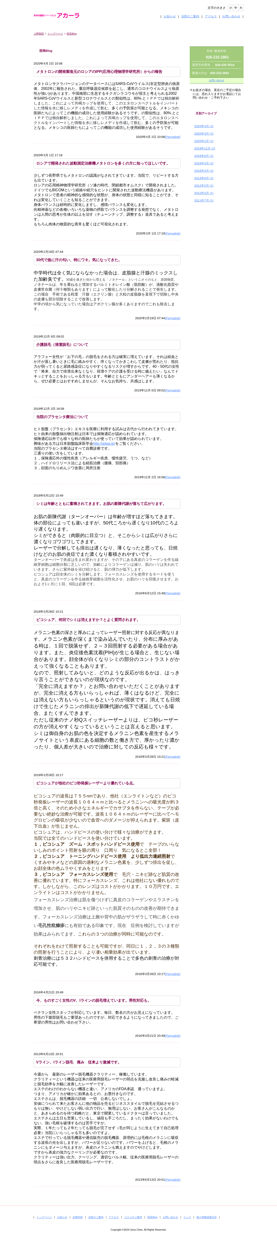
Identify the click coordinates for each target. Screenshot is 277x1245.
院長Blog (72, 33)
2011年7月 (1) (204, 200)
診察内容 (78, 1217)
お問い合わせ (231, 16)
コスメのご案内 (133, 1217)
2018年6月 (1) (204, 156)
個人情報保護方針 (206, 1217)
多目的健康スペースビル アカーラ (60, 15)
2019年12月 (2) (204, 148)
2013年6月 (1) (204, 178)
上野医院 (39, 33)
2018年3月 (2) (204, 163)
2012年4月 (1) (204, 193)
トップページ (55, 33)
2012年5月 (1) (204, 185)
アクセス (211, 16)
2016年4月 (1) (204, 170)
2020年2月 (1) (204, 141)
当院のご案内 (190, 16)
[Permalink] (172, 137)
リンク (187, 1217)
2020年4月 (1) (204, 126)
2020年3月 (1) (204, 133)
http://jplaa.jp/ (104, 443)
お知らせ (170, 16)
